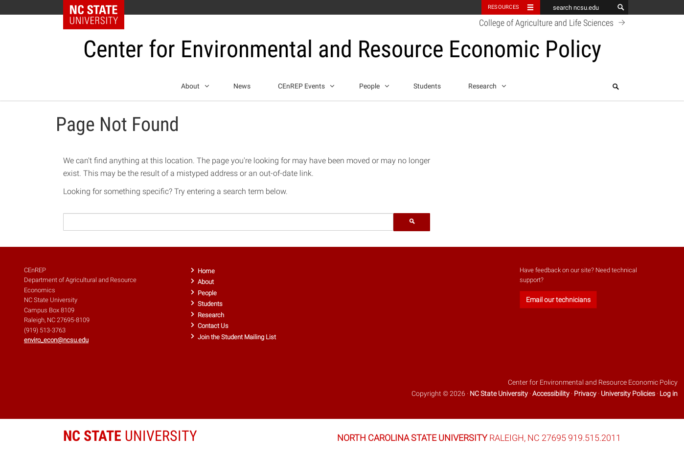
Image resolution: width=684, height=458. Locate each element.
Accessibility (551, 393)
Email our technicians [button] (558, 300)
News (242, 86)
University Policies (628, 393)
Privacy (585, 393)
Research (485, 84)
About (193, 84)
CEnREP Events (304, 84)
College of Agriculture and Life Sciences (553, 22)
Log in (669, 393)
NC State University (499, 393)
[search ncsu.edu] (577, 7)
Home (206, 271)
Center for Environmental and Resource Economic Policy (342, 49)
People (372, 84)
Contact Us (213, 325)
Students (427, 86)
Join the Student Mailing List (237, 337)
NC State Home (100, 7)
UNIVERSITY (130, 435)
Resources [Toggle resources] (503, 7)
